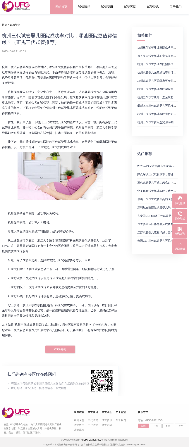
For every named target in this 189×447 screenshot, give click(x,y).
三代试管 (93, 420)
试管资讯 (153, 6)
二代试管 (93, 425)
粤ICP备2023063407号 (92, 440)
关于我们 (176, 6)
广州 (156, 426)
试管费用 (107, 6)
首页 (4, 24)
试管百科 (107, 425)
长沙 (180, 426)
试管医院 (130, 6)
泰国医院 (79, 420)
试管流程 (84, 6)
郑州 (168, 426)
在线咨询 (60, 349)
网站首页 (61, 6)
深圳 (143, 426)
